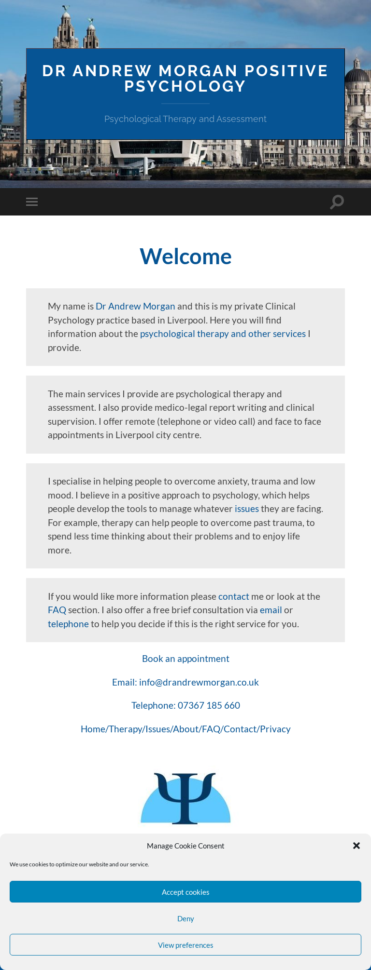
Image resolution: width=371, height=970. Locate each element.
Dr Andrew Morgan (135, 305)
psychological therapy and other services (223, 333)
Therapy (125, 728)
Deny (185, 918)
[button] (356, 845)
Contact (240, 728)
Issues (157, 728)
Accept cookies (186, 892)
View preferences (186, 945)
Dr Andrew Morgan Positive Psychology (185, 78)
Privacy (275, 728)
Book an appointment (185, 658)
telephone (68, 623)
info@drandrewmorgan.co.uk (199, 681)
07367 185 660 (209, 705)
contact (233, 596)
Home (93, 728)
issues (247, 508)
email (271, 609)
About (186, 728)
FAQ (57, 609)
